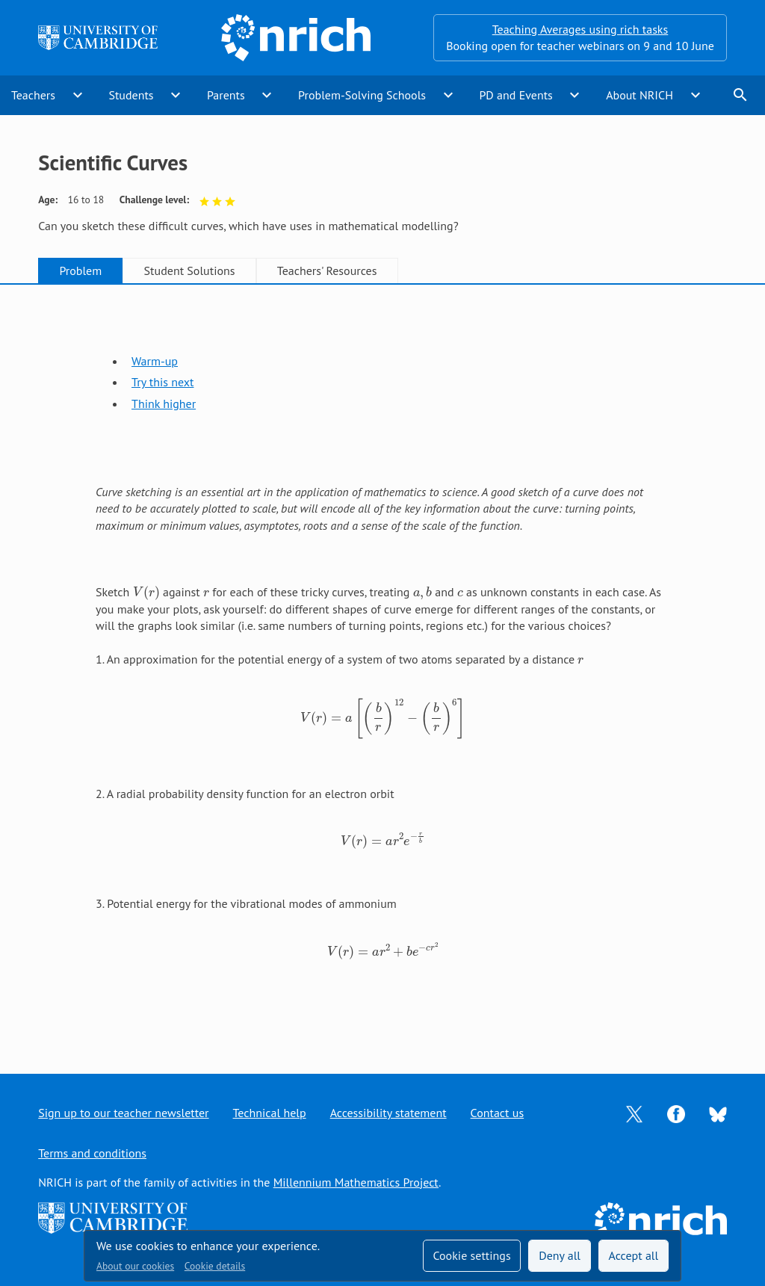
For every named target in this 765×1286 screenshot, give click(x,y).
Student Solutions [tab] (189, 270)
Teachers (33, 94)
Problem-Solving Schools (362, 94)
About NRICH (639, 94)
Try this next (162, 381)
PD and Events (515, 94)
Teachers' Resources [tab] (327, 270)
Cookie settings (471, 1255)
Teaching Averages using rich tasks (580, 29)
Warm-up (154, 360)
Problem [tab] (80, 270)
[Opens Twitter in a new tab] (634, 1112)
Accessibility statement (388, 1112)
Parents (226, 94)
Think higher (163, 403)
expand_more (78, 95)
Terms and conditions (92, 1153)
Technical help (269, 1112)
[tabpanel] (382, 665)
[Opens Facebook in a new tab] (676, 1112)
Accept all (634, 1255)
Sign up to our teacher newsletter (123, 1112)
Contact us (497, 1112)
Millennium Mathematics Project (356, 1182)
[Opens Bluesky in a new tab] (718, 1113)
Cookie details (215, 1266)
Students (130, 94)
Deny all (559, 1255)
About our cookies (135, 1266)
